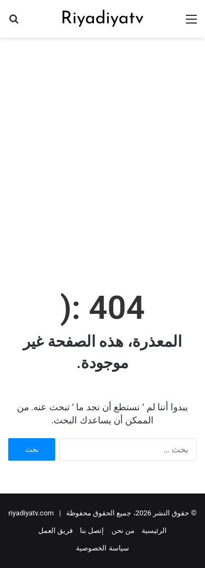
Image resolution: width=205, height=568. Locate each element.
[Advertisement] (102, 151)
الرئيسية (154, 530)
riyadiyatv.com (31, 513)
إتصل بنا (92, 530)
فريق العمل (55, 530)
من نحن (123, 530)
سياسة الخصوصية (102, 548)
